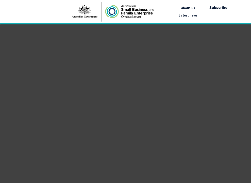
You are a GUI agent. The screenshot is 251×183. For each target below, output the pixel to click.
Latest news (188, 15)
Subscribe (218, 7)
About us (188, 8)
